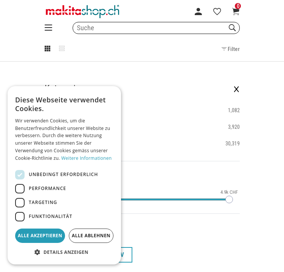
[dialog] (64, 175)
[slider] (229, 199)
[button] (64, 252)
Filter (231, 49)
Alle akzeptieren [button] (40, 235)
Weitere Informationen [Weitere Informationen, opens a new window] (86, 158)
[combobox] (156, 28)
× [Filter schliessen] (236, 88)
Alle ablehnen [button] (91, 235)
